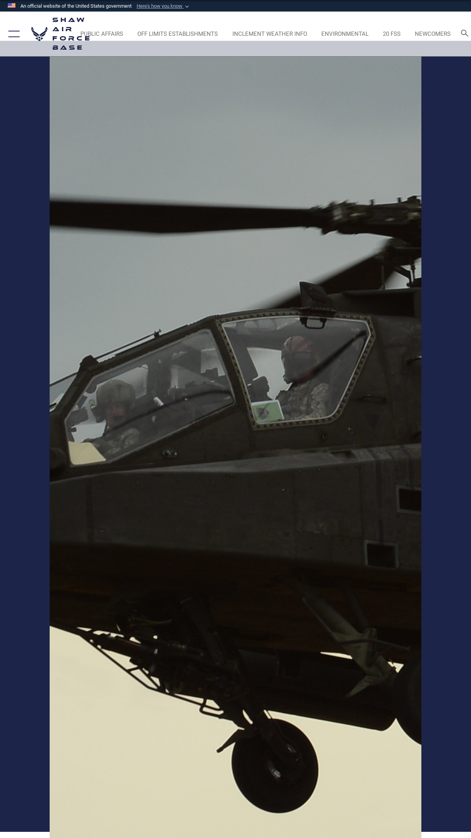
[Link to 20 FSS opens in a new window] (391, 34)
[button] (163, 6)
